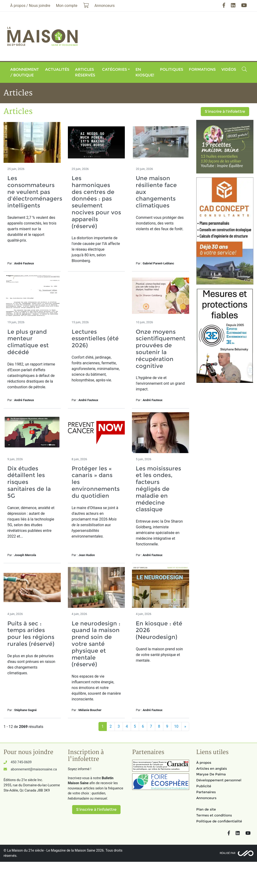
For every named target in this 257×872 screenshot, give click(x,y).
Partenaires (206, 792)
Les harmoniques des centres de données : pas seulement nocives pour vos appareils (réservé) (96, 202)
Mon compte (66, 5)
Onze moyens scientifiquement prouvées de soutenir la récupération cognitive (160, 348)
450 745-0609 (21, 762)
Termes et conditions (214, 815)
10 (176, 726)
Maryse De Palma (211, 774)
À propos (203, 762)
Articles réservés (85, 72)
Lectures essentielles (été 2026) (95, 338)
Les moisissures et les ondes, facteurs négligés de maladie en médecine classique (158, 489)
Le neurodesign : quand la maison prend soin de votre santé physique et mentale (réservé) (96, 644)
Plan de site (206, 809)
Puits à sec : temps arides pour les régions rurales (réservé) (30, 633)
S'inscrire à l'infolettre (225, 111)
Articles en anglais (211, 768)
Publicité (203, 786)
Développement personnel (218, 780)
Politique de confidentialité (219, 821)
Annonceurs (206, 798)
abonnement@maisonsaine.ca (34, 769)
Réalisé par (227, 853)
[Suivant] (185, 726)
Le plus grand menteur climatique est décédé (28, 342)
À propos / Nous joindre (30, 5)
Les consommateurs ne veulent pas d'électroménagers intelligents (34, 192)
